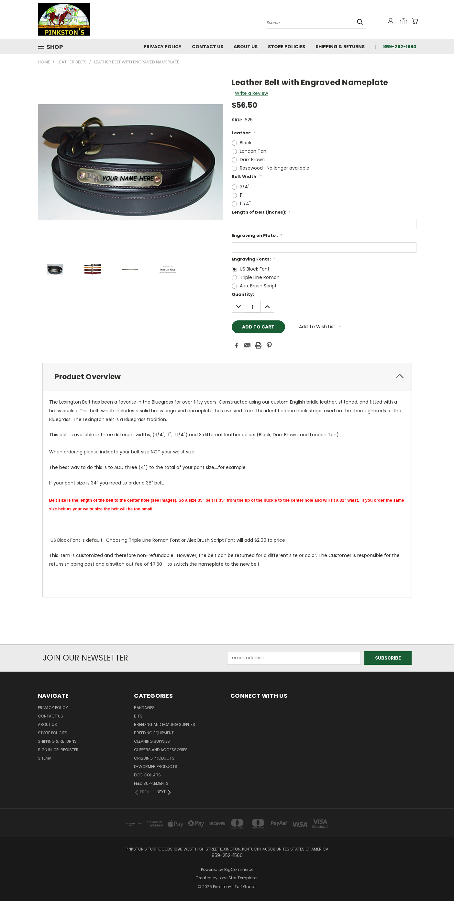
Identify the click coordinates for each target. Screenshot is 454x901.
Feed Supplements (151, 783)
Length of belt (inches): (261, 212)
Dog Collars (147, 775)
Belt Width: (247, 176)
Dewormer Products (155, 766)
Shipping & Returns (340, 46)
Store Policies (286, 46)
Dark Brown (252, 159)
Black (245, 142)
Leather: (244, 133)
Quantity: (243, 294)
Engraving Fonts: (253, 259)
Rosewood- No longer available (274, 168)
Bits (138, 716)
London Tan (253, 151)
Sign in (45, 749)
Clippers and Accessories (161, 749)
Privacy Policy (163, 46)
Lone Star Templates (238, 878)
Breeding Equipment (154, 733)
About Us (246, 46)
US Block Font (255, 269)
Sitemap (45, 758)
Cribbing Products (154, 758)
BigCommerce (238, 869)
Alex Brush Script (258, 286)
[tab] (227, 377)
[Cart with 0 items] (415, 21)
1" (241, 195)
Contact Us (207, 46)
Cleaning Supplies (152, 741)
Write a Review (251, 93)
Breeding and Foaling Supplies (164, 724)
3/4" (244, 187)
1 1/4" (245, 203)
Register (70, 749)
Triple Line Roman (260, 277)
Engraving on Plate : (257, 235)
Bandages (144, 707)
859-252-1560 (399, 46)
